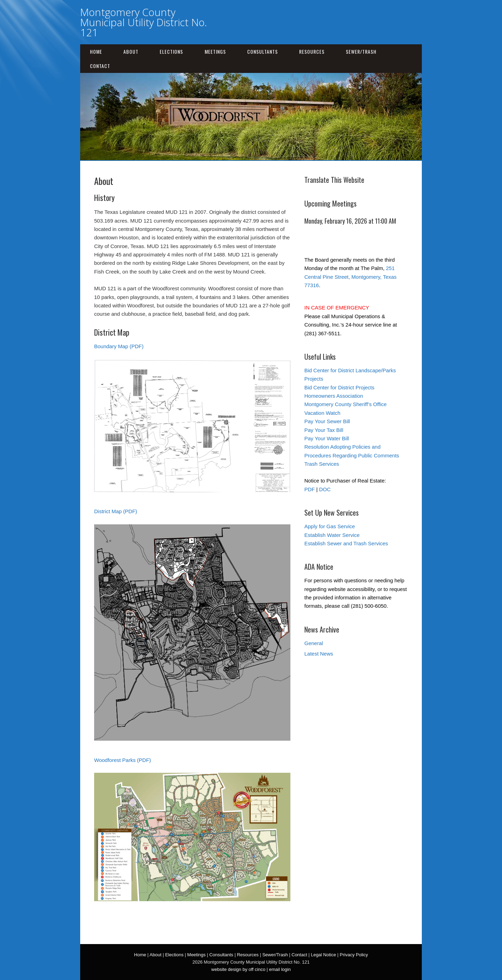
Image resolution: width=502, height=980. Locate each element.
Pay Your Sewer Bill (327, 421)
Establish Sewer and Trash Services (346, 543)
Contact (100, 65)
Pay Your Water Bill (326, 438)
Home (96, 51)
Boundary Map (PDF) (119, 346)
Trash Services (321, 464)
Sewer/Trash (361, 51)
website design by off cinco (238, 969)
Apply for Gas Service (329, 526)
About (130, 51)
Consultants (262, 51)
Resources (312, 51)
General (313, 643)
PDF (309, 489)
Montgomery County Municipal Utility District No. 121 (143, 22)
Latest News (318, 654)
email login (280, 969)
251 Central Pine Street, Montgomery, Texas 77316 (350, 276)
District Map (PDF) (115, 511)
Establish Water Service (332, 535)
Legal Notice (323, 954)
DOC (324, 489)
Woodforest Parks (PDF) (122, 760)
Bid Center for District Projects (339, 387)
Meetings (215, 51)
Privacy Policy (354, 954)
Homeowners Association (333, 396)
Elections (171, 51)
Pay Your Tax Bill (323, 430)
